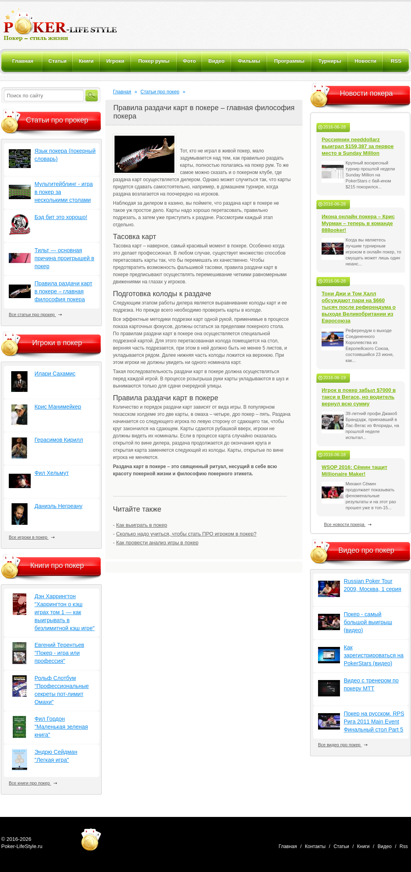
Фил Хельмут (51, 473)
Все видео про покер (343, 744)
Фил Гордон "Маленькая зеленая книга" (61, 727)
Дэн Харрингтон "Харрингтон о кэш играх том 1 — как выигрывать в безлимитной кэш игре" (64, 612)
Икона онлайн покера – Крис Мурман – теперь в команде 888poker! (358, 223)
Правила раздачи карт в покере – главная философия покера (63, 291)
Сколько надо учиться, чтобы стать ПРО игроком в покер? (186, 534)
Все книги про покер (33, 783)
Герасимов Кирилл (58, 440)
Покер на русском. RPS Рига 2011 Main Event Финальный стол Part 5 (374, 721)
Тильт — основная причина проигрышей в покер (64, 258)
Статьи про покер (159, 92)
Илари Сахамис (54, 373)
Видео (384, 846)
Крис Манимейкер (57, 406)
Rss (403, 846)
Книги (363, 846)
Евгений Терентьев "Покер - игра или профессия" (59, 653)
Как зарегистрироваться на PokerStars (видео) (373, 655)
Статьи (341, 846)
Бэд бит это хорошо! (60, 217)
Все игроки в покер (32, 537)
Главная (122, 92)
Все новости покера (347, 524)
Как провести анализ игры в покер (157, 543)
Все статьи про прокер (35, 314)
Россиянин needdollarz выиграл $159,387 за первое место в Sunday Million (358, 146)
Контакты (315, 846)
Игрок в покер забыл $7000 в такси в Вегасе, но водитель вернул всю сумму (359, 397)
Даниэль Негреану (58, 506)
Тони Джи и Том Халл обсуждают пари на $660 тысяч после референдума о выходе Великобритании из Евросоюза (359, 307)
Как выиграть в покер (141, 525)
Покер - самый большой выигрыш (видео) (368, 622)
